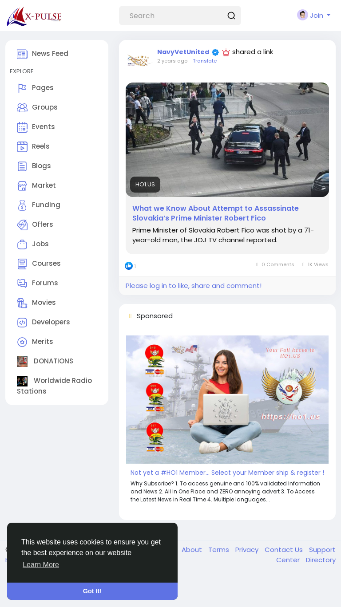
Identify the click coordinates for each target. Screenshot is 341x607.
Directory (321, 559)
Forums (37, 283)
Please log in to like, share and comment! (194, 285)
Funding (38, 205)
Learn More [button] (41, 564)
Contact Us (285, 549)
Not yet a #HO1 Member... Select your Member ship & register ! (227, 472)
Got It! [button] (92, 591)
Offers (35, 225)
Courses (39, 264)
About (193, 549)
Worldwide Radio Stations (54, 386)
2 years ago (172, 60)
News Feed (42, 54)
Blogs (34, 166)
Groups (37, 107)
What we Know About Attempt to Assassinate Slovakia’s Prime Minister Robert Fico (215, 213)
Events (36, 127)
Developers (43, 322)
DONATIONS (45, 361)
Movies (36, 303)
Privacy (247, 549)
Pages (35, 88)
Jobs (33, 244)
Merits (35, 342)
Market (36, 186)
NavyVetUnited (183, 51)
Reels (33, 147)
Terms (219, 549)
